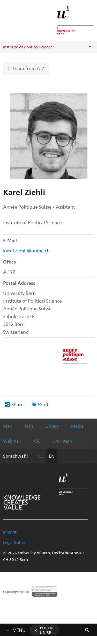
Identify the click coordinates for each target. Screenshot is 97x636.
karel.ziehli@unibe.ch (26, 250)
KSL (36, 441)
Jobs (29, 426)
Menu (18, 629)
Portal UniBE (47, 630)
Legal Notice (14, 542)
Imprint (10, 532)
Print (43, 404)
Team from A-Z (28, 68)
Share (17, 404)
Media (77, 426)
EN (51, 456)
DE (40, 456)
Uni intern (62, 441)
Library (52, 426)
